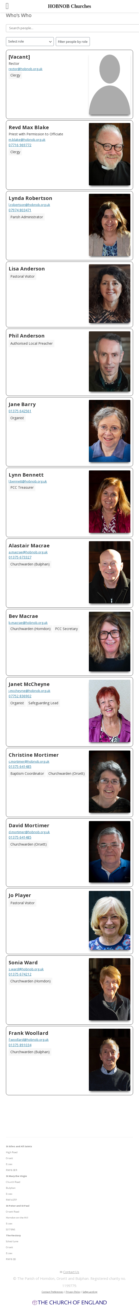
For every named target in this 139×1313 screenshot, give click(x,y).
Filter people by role (73, 41)
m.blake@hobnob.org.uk (27, 139)
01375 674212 (20, 974)
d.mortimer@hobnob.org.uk (29, 832)
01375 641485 (20, 766)
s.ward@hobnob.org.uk (26, 969)
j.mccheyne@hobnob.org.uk (29, 690)
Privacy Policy (73, 1291)
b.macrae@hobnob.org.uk (28, 622)
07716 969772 (20, 145)
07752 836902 (20, 696)
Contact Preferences (52, 1291)
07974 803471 (20, 210)
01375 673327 (20, 557)
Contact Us (71, 1272)
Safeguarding (90, 1291)
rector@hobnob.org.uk (25, 69)
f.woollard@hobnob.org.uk (29, 1039)
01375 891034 (20, 1045)
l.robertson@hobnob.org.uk (29, 204)
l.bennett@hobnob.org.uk (28, 481)
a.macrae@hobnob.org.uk (28, 552)
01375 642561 (20, 411)
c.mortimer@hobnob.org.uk (29, 761)
